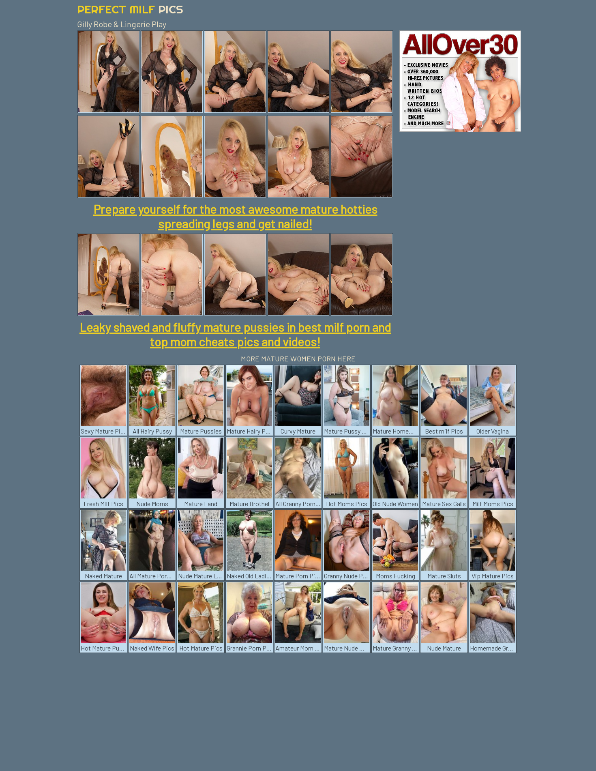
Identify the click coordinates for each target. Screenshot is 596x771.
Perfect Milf (130, 9)
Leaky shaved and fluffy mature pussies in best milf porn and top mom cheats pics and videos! (235, 334)
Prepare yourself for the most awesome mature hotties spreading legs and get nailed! (235, 216)
